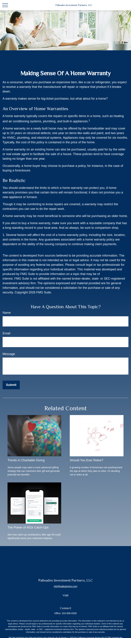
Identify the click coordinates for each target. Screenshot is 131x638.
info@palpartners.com (65, 586)
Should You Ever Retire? (86, 460)
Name (7, 312)
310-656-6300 (69, 613)
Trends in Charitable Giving (26, 460)
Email (6, 333)
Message (9, 354)
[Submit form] (11, 385)
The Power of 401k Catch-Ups (28, 527)
